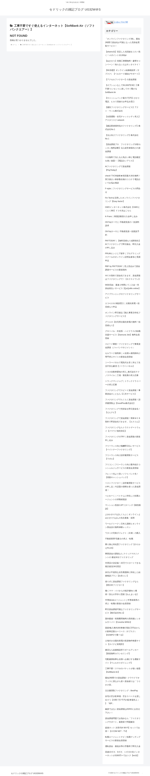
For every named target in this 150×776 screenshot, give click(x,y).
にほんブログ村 (116, 22)
